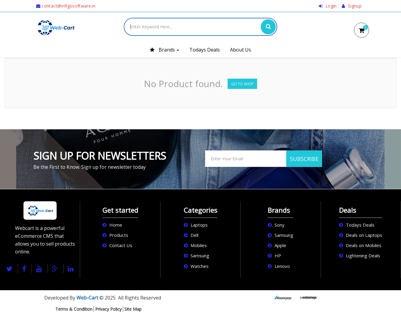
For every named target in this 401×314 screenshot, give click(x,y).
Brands (164, 49)
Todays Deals (204, 49)
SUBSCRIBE (304, 158)
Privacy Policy (108, 309)
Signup (352, 6)
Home (115, 225)
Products (118, 235)
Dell (194, 235)
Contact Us (120, 245)
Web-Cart (87, 297)
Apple (280, 245)
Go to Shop (242, 83)
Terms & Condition (73, 309)
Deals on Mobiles (363, 245)
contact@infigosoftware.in (65, 6)
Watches (200, 266)
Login (328, 6)
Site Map (132, 309)
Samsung (200, 256)
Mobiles (199, 245)
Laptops (199, 225)
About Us (240, 49)
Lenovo (282, 266)
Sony (279, 225)
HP (278, 256)
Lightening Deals (363, 256)
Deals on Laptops (364, 235)
